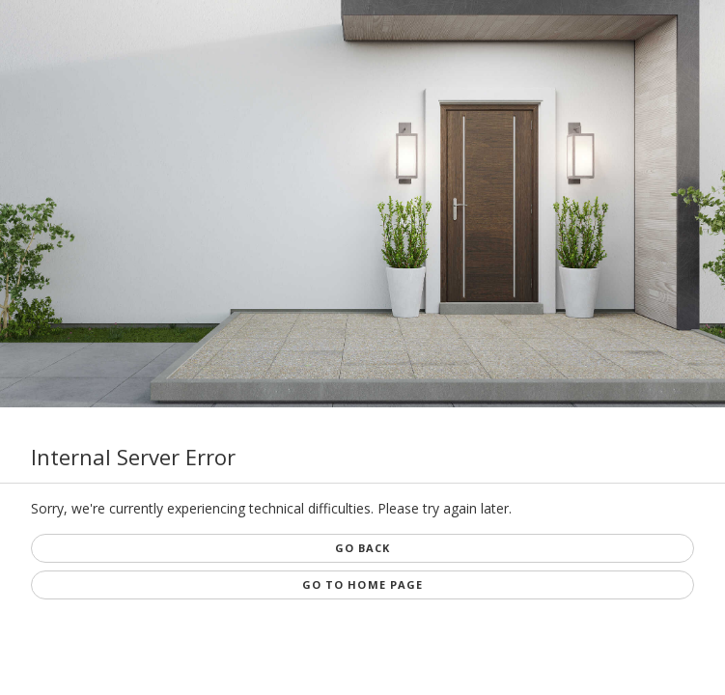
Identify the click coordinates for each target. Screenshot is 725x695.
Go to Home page (363, 584)
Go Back (363, 548)
